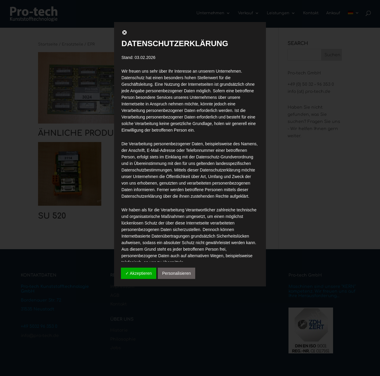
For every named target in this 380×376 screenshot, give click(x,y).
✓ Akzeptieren (138, 273)
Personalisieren (176, 273)
